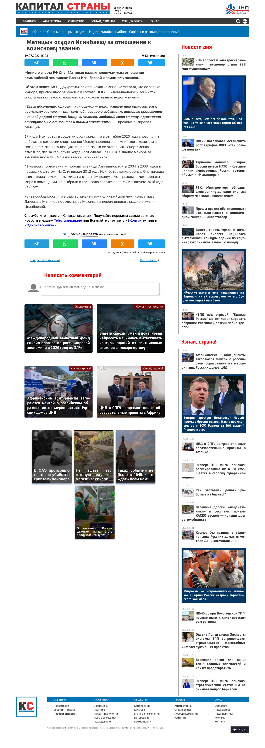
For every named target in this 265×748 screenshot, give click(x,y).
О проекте (221, 706)
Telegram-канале (68, 220)
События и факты (64, 710)
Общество (76, 21)
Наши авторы (223, 710)
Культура (139, 710)
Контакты (220, 721)
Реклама (220, 717)
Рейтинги (180, 717)
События (60, 699)
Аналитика (52, 21)
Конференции (142, 706)
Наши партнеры (224, 713)
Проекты (180, 699)
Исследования (103, 721)
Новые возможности (106, 717)
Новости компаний (186, 713)
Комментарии (155, 56)
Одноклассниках (41, 225)
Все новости (148, 260)
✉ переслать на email (45, 260)
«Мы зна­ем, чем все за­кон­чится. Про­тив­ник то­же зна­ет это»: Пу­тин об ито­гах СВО (213, 123)
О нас (155, 21)
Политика (100, 710)
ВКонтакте (136, 220)
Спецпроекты (133, 21)
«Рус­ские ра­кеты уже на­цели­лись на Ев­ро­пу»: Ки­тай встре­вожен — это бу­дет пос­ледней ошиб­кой (213, 296)
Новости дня (196, 47)
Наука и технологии (149, 306)
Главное (29, 21)
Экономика (83, 306)
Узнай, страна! (103, 21)
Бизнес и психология (147, 713)
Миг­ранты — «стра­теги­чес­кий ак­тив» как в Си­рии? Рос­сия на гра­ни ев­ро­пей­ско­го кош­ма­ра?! (213, 595)
